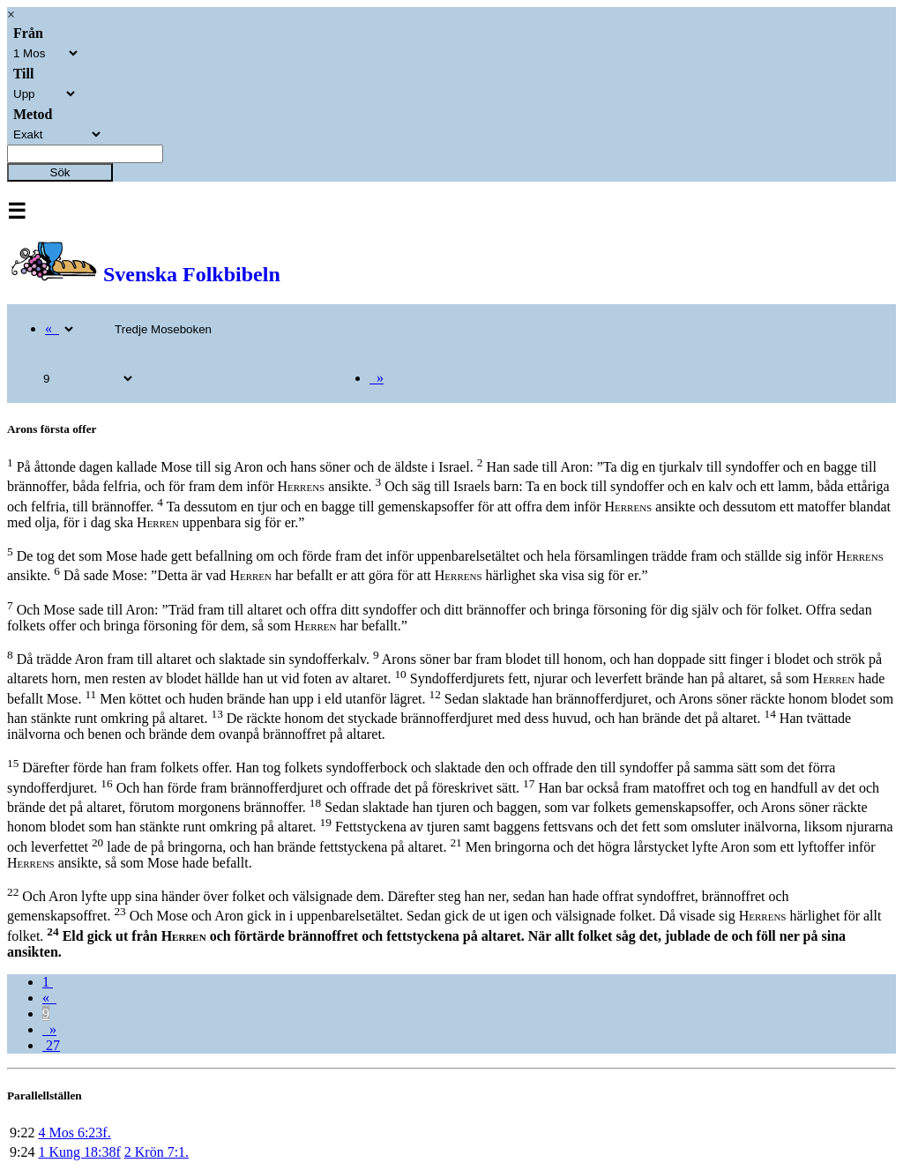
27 (51, 1045)
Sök (60, 172)
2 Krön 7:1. (156, 1151)
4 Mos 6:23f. (74, 1132)
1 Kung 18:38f (79, 1151)
